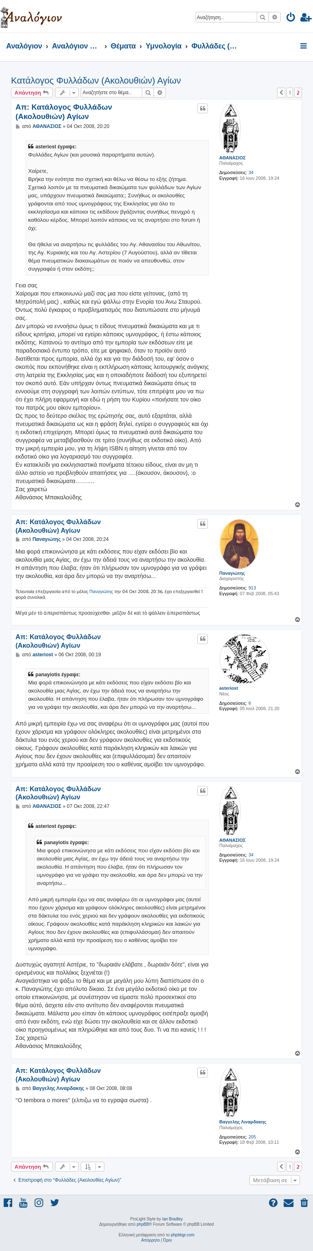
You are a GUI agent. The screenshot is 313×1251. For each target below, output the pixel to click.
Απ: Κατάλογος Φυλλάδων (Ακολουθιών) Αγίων (63, 112)
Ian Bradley (172, 1219)
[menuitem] (291, 18)
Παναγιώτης (232, 573)
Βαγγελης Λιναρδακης (242, 1121)
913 (252, 587)
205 (252, 1136)
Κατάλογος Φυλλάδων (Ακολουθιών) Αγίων (96, 80)
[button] (281, 92)
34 (251, 172)
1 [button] (290, 92)
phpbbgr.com (182, 1235)
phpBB (143, 1224)
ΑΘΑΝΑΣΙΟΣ (232, 157)
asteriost (228, 688)
